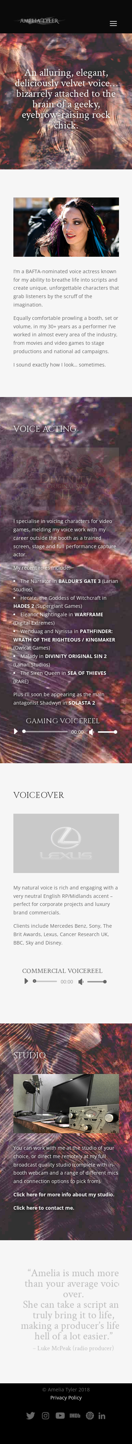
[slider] (46, 731)
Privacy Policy (66, 1397)
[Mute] (91, 732)
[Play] (15, 731)
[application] (62, 731)
